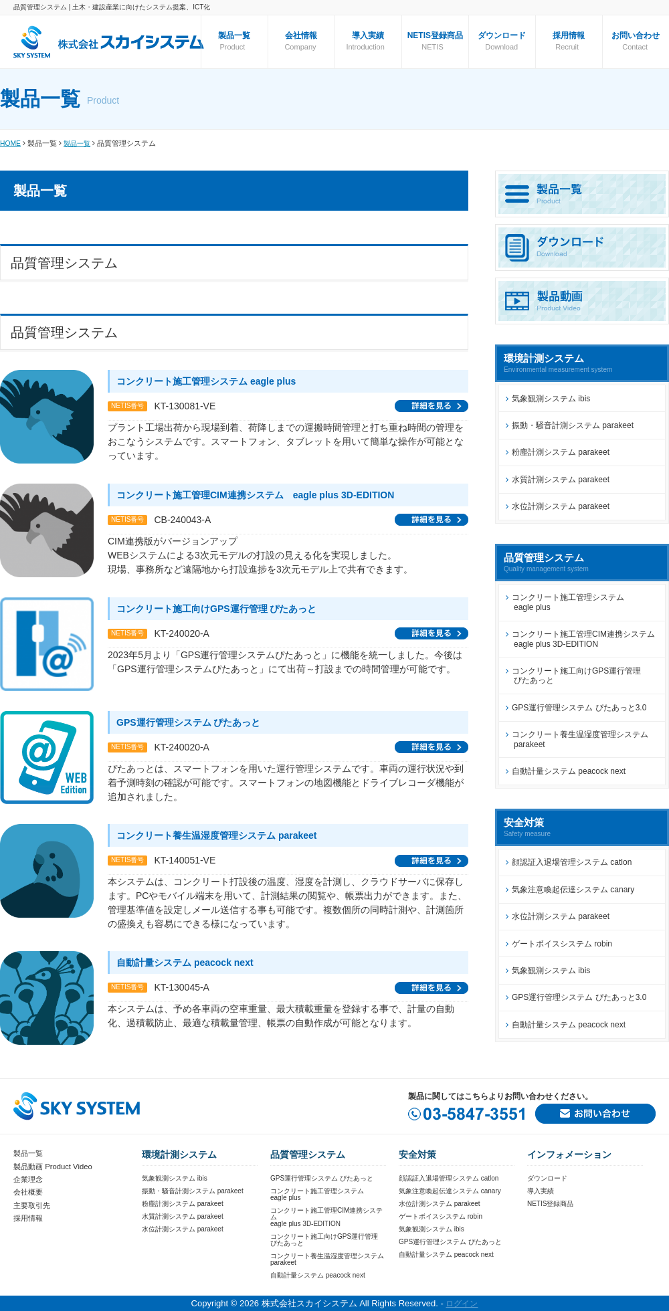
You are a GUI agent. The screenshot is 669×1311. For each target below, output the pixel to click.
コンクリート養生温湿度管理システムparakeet (327, 1259)
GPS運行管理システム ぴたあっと (321, 1178)
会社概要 (29, 1191)
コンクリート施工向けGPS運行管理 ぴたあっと (573, 675)
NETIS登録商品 (435, 35)
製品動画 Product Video (55, 1166)
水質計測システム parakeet (560, 479)
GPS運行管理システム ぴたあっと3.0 (579, 707)
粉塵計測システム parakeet (560, 452)
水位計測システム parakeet (560, 506)
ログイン (461, 1303)
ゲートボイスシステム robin (562, 943)
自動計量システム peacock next (569, 771)
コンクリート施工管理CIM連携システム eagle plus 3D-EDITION (580, 638)
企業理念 (29, 1178)
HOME (11, 143)
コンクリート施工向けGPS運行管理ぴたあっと (324, 1240)
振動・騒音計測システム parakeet (573, 425)
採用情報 (569, 35)
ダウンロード (502, 35)
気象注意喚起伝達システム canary (573, 889)
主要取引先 (33, 1204)
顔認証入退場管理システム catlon (572, 862)
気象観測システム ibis (551, 398)
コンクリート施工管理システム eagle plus (565, 602)
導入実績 (368, 35)
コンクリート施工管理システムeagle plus (317, 1194)
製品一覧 (79, 143)
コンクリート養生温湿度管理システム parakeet (577, 739)
